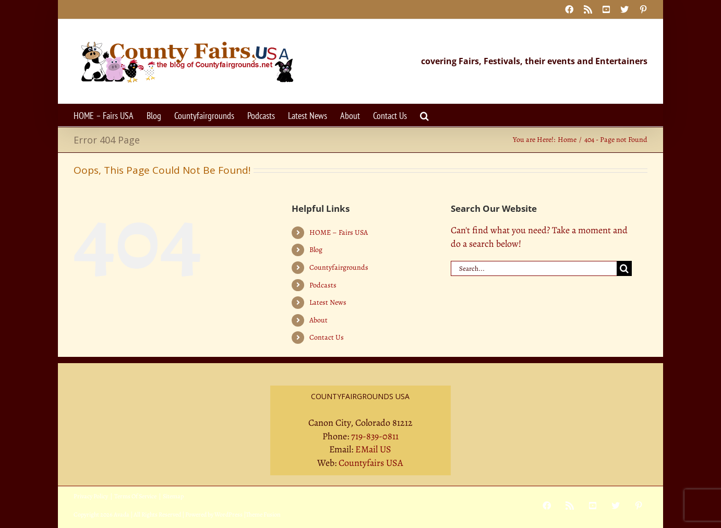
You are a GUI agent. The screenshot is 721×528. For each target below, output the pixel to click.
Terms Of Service (135, 496)
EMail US (373, 449)
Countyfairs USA (371, 463)
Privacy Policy (91, 496)
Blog (315, 250)
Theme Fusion (263, 514)
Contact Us (326, 337)
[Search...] (534, 268)
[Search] (624, 268)
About (318, 320)
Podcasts (323, 285)
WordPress (228, 514)
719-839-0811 (375, 436)
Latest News (327, 302)
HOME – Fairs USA (338, 232)
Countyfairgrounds (338, 267)
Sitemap (173, 496)
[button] (424, 115)
